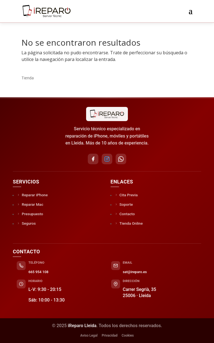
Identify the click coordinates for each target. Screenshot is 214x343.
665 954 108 (38, 272)
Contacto (125, 214)
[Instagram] (107, 159)
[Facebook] (93, 159)
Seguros (26, 223)
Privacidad (110, 335)
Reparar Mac (30, 204)
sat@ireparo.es (135, 272)
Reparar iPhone (32, 195)
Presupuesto (30, 214)
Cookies (128, 335)
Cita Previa (126, 195)
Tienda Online (129, 223)
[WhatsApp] (121, 159)
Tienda (27, 77)
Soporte (124, 204)
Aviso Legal (89, 335)
